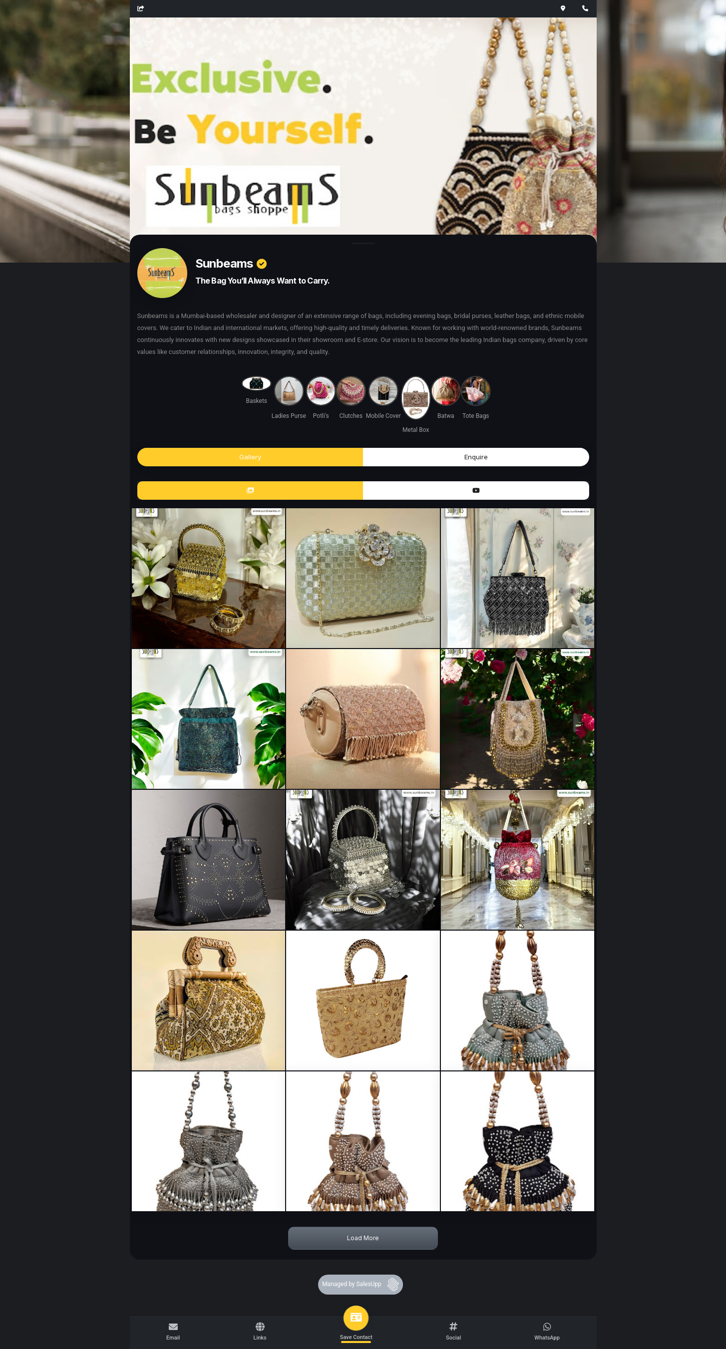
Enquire (476, 457)
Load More (363, 1238)
